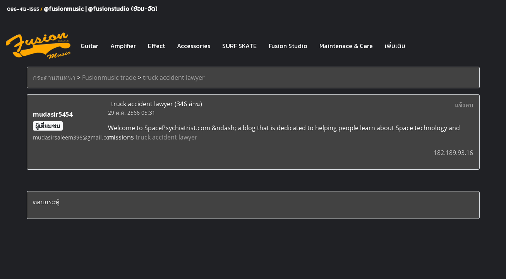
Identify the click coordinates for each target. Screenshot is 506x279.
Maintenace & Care (346, 45)
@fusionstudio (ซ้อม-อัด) (122, 8)
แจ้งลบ (464, 105)
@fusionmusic (64, 8)
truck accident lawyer (174, 77)
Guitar (89, 45)
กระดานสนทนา (54, 77)
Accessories (193, 45)
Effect (156, 45)
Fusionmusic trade (109, 77)
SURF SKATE (239, 45)
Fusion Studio (288, 45)
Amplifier (123, 45)
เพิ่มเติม (395, 45)
